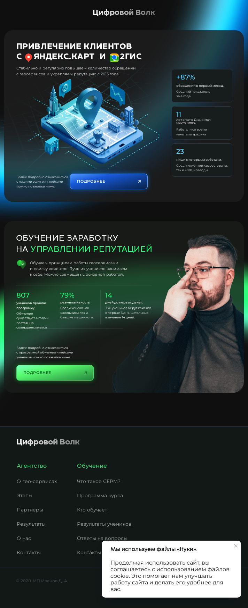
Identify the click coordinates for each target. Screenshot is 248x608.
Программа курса (100, 495)
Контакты (89, 552)
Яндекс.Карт (64, 57)
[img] (91, 122)
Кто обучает (92, 510)
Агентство (32, 466)
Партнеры (30, 510)
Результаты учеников (104, 524)
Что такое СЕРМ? (99, 481)
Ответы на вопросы (102, 538)
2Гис (131, 57)
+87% (185, 77)
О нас (24, 538)
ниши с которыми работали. (199, 159)
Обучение (92, 466)
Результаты (31, 524)
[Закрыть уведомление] (235, 545)
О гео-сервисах (37, 481)
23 (180, 151)
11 (178, 114)
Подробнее (37, 372)
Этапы (24, 495)
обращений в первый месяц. (200, 86)
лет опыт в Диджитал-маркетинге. (194, 121)
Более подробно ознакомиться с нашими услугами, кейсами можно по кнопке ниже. (42, 181)
